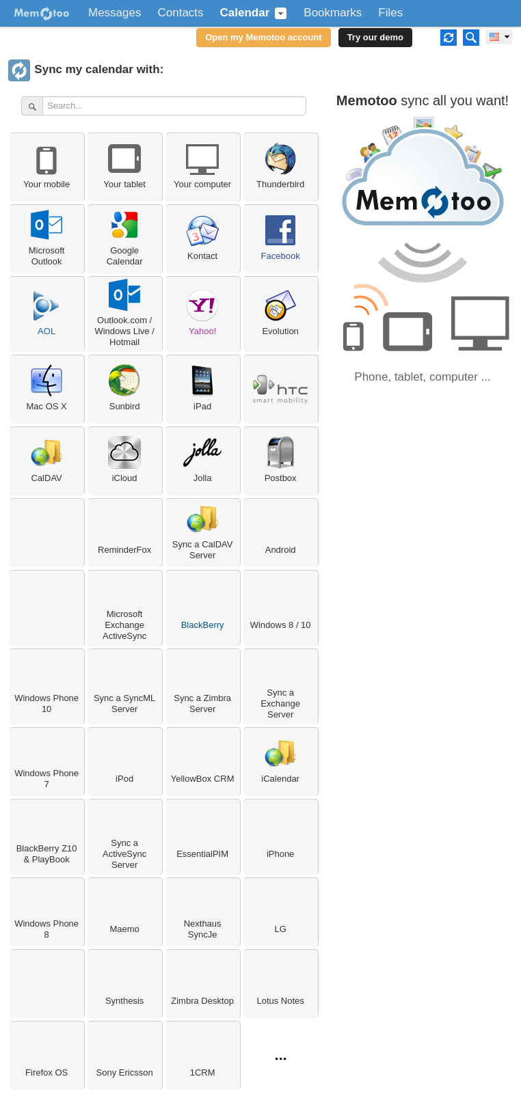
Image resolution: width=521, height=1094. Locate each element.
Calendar (245, 13)
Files (390, 13)
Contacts (180, 13)
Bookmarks (333, 13)
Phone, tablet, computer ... (422, 377)
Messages (114, 13)
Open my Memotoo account (263, 37)
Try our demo (375, 37)
